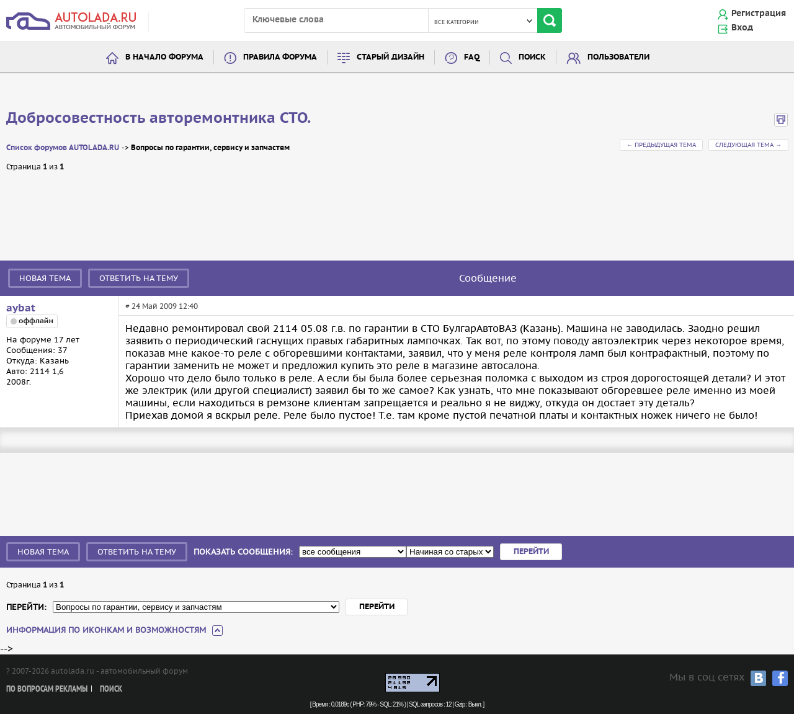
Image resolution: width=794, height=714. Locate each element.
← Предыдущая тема (661, 145)
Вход (742, 28)
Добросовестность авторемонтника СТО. (158, 118)
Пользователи (618, 57)
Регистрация (758, 14)
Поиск (532, 57)
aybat (20, 308)
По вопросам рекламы (46, 689)
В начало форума (164, 57)
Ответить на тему (138, 278)
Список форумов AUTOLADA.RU (62, 148)
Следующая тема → (748, 145)
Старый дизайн (390, 57)
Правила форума (280, 57)
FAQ (472, 57)
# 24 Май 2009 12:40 (161, 306)
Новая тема (45, 278)
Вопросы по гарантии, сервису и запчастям (210, 148)
